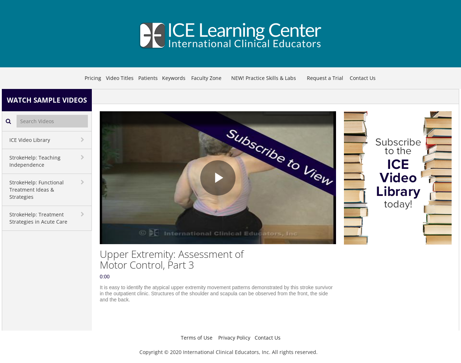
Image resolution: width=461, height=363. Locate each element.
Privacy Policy (234, 337)
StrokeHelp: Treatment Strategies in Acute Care (38, 218)
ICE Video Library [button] (29, 139)
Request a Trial (325, 78)
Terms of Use (196, 337)
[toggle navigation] (83, 139)
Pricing (93, 78)
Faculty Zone (206, 78)
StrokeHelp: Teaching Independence (35, 161)
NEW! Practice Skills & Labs (263, 78)
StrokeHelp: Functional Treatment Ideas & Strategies (36, 189)
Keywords (173, 78)
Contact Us (363, 78)
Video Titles (120, 78)
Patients (148, 78)
